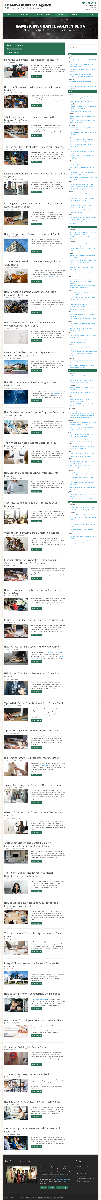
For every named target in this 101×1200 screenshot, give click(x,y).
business (43, 1176)
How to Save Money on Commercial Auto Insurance (32, 993)
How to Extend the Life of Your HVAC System (83, 69)
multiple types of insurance (53, 652)
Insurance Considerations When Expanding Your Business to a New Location (30, 354)
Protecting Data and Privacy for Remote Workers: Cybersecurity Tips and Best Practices (31, 561)
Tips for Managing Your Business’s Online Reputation (33, 785)
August (70, 137)
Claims (52, 1188)
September (72, 125)
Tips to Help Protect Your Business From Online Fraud (33, 703)
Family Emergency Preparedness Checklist (82, 499)
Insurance (24, 15)
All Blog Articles (13, 52)
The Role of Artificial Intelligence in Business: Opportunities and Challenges (28, 874)
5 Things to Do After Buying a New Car (81, 111)
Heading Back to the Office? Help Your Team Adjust (32, 1101)
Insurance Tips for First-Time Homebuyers (82, 167)
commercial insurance (48, 276)
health (48, 1176)
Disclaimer (40, 1197)
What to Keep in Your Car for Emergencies (82, 101)
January (71, 79)
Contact (90, 15)
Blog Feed (72, 48)
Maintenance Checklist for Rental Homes (82, 446)
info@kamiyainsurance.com (87, 1178)
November (72, 104)
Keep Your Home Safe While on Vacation (82, 477)
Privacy (33, 1197)
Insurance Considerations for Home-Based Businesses (33, 620)
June (70, 160)
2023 (70, 371)
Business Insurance (13, 49)
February (71, 71)
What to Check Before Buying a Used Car (82, 510)
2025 (70, 92)
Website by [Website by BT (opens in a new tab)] (58, 1197)
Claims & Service (44, 15)
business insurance (56, 393)
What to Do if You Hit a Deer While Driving (82, 77)
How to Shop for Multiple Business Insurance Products (33, 1020)
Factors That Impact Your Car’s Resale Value (83, 59)
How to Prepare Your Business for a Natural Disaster (32, 234)
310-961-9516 (82, 1176)
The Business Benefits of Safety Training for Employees (34, 146)
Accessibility (49, 1197)
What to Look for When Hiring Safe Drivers (82, 453)
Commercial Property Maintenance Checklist (28, 1074)
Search (28, 1197)
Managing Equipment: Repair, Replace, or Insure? (31, 59)
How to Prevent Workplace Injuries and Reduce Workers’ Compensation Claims (29, 324)
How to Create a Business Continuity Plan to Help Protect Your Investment (31, 904)
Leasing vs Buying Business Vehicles (80, 74)
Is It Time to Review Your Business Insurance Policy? (32, 757)
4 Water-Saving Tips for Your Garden (81, 456)
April (70, 57)
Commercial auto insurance (39, 999)
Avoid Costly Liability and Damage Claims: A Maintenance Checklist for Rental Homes (27, 844)
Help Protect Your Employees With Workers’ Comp (31, 646)
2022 (70, 502)
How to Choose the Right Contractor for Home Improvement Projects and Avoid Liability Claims (83, 354)
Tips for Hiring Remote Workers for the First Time (31, 730)
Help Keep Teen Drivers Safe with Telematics (83, 318)
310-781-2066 (82, 1173)
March (70, 62)
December (71, 94)
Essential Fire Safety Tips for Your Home (82, 309)
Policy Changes (62, 1188)
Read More (36, 77)
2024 (70, 227)
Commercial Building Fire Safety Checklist (26, 1047)
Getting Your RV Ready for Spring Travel (81, 189)
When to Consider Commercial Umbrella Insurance (31, 532)
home (66, 1174)
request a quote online (62, 1179)
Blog (62, 15)
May (69, 170)
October (71, 113)
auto (62, 1174)
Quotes (43, 1188)
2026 (70, 54)
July (69, 149)
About (75, 15)
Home (9, 15)
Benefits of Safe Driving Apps (78, 448)
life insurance (56, 1176)
